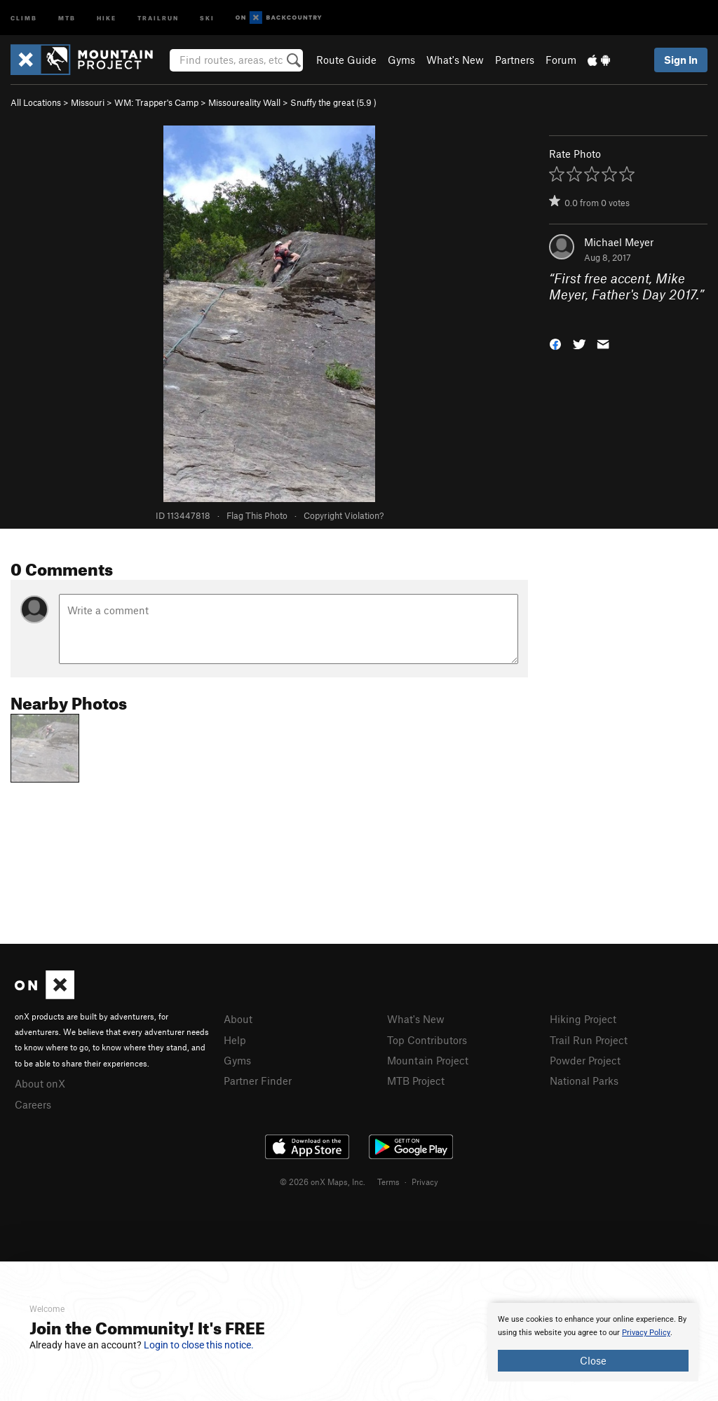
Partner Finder (258, 1080)
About (238, 1019)
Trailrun (158, 17)
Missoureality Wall (244, 102)
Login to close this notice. (199, 1345)
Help (235, 1040)
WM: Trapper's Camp (156, 102)
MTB (67, 17)
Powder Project (585, 1060)
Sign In (681, 59)
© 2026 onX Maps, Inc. (322, 1181)
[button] (555, 343)
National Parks (584, 1080)
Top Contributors (427, 1040)
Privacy (425, 1181)
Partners (514, 59)
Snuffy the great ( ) (333, 102)
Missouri (87, 102)
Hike (106, 17)
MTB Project (416, 1080)
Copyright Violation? (344, 515)
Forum (561, 59)
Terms (388, 1181)
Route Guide (346, 59)
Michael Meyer (618, 242)
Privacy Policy (646, 1332)
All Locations (36, 102)
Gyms (401, 59)
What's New (455, 59)
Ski (207, 17)
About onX (40, 1083)
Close (593, 1360)
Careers (33, 1104)
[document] (593, 1342)
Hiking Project (583, 1019)
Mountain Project (427, 1060)
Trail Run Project (589, 1040)
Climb (24, 17)
